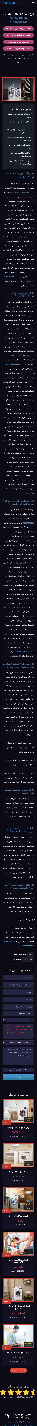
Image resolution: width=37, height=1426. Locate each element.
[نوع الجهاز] (18, 1013)
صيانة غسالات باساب (17, 192)
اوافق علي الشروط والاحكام (18, 1070)
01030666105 (18, 22)
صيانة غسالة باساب (13, 364)
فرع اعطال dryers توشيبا (23, 1422)
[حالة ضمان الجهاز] (18, 1042)
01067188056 (19, 17)
